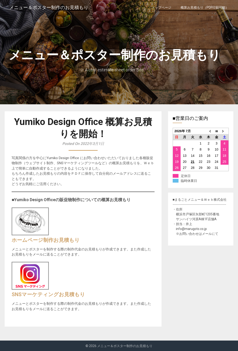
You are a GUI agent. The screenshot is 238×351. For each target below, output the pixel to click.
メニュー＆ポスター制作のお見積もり (48, 7)
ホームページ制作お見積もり (46, 240)
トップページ (161, 7)
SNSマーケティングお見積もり (48, 294)
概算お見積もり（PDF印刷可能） (205, 7)
